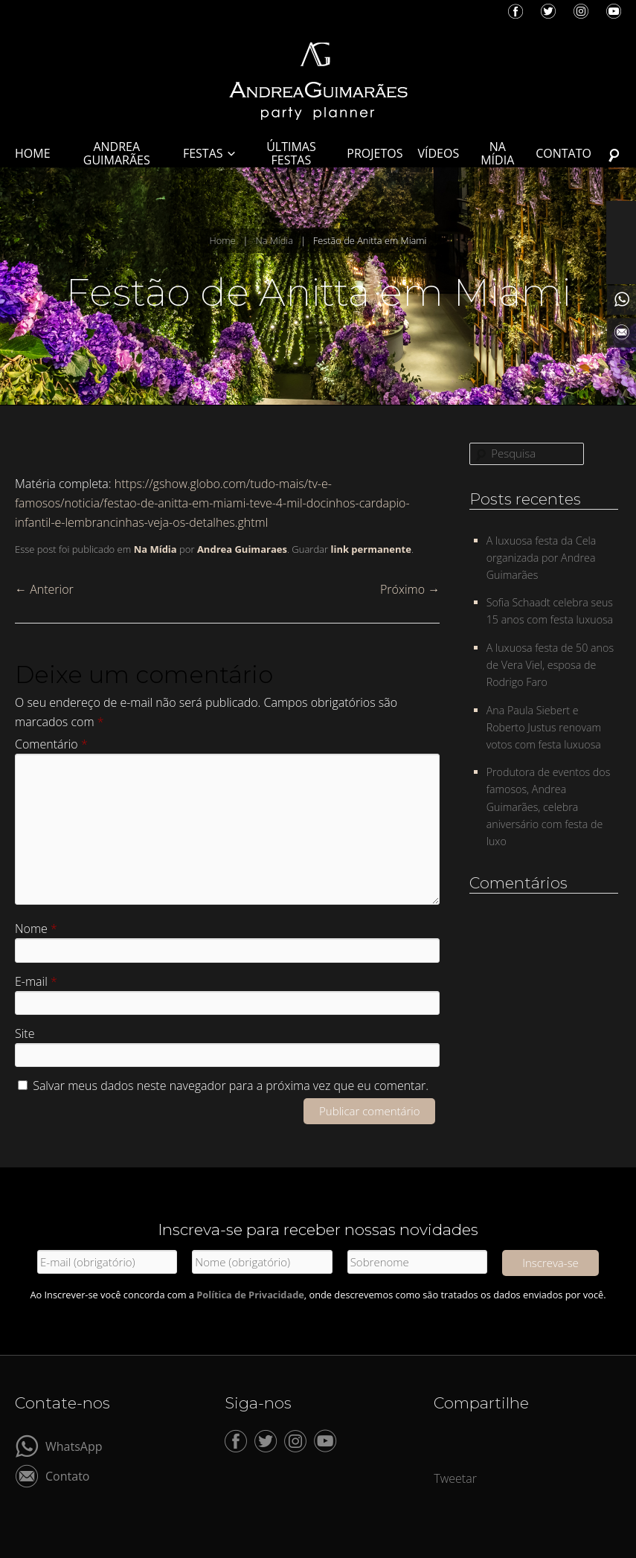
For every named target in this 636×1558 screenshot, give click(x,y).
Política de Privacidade (250, 1294)
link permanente (370, 549)
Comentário (51, 744)
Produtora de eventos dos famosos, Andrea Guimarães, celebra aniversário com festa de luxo (548, 806)
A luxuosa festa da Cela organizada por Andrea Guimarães (541, 557)
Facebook (515, 11)
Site (24, 1033)
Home (222, 240)
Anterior (44, 589)
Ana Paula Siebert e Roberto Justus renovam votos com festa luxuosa (543, 727)
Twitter (548, 11)
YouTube (613, 11)
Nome (36, 928)
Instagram (581, 11)
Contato (67, 1475)
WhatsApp (74, 1445)
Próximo (410, 589)
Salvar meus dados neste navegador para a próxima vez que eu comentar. (230, 1085)
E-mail (36, 981)
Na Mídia (274, 240)
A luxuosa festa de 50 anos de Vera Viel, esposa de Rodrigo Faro (550, 665)
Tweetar (455, 1478)
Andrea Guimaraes (242, 549)
